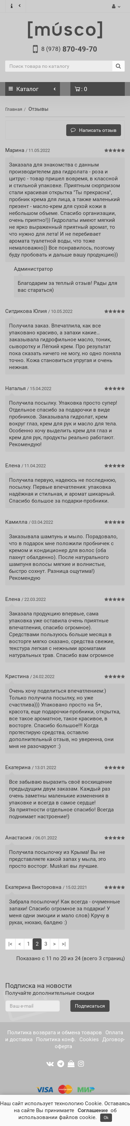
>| (64, 944)
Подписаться (90, 1006)
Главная (13, 109)
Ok (106, 1117)
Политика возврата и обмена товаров (54, 1032)
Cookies (89, 1039)
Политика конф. (56, 1039)
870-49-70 (69, 49)
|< (10, 944)
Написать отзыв (93, 130)
